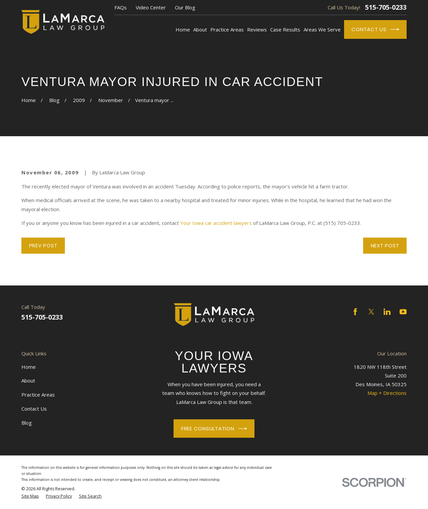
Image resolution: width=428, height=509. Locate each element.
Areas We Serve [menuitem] (322, 29)
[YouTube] (403, 311)
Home (28, 366)
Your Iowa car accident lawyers (216, 223)
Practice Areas (38, 394)
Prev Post (43, 245)
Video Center (151, 7)
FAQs (120, 7)
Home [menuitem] (183, 29)
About (28, 380)
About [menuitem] (200, 29)
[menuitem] (30, 496)
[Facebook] (355, 311)
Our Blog (185, 7)
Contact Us (375, 29)
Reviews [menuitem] (257, 29)
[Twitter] (371, 311)
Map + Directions (387, 393)
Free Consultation (214, 428)
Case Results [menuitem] (285, 29)
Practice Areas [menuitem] (227, 29)
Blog (26, 422)
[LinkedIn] (387, 311)
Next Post (385, 245)
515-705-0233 (386, 7)
